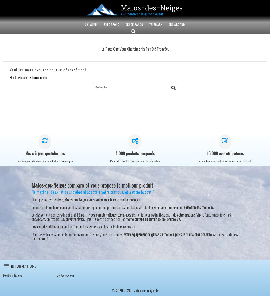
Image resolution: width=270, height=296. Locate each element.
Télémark (155, 24)
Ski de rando (134, 24)
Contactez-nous (65, 275)
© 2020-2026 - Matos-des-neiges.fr (135, 290)
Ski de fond (111, 24)
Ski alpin (91, 24)
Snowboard (177, 24)
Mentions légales (12, 275)
